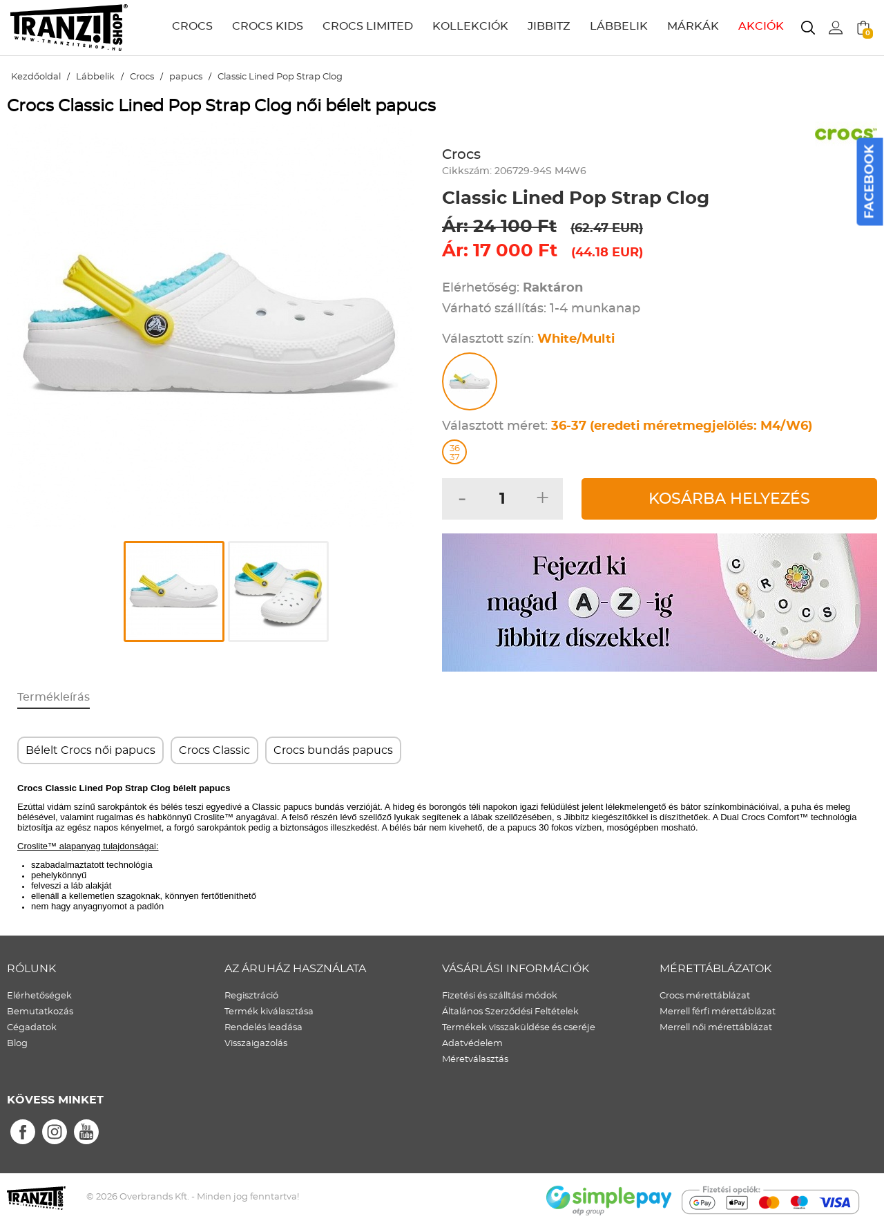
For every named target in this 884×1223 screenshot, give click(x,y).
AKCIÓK (761, 26)
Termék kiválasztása (269, 1011)
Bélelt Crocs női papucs (90, 750)
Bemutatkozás (40, 1011)
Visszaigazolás (255, 1043)
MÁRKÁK (693, 26)
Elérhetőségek (39, 996)
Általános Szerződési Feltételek (510, 1011)
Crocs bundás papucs (333, 750)
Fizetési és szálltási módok (499, 996)
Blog (17, 1043)
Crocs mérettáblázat (705, 996)
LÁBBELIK (619, 26)
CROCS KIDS (267, 26)
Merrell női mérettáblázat (716, 1027)
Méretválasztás (475, 1059)
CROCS (192, 26)
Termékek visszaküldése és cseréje (518, 1027)
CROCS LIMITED (368, 26)
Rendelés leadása (263, 1027)
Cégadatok (32, 1027)
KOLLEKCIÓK (470, 26)
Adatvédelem (472, 1043)
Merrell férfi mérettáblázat (718, 1011)
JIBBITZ (549, 26)
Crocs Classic (214, 750)
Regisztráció (251, 996)
